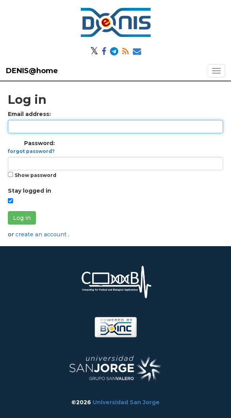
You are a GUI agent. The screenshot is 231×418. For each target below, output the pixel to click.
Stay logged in (29, 190)
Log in (22, 217)
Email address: (29, 114)
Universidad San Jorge (126, 402)
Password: (31, 147)
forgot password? (31, 151)
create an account (41, 234)
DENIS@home (32, 70)
